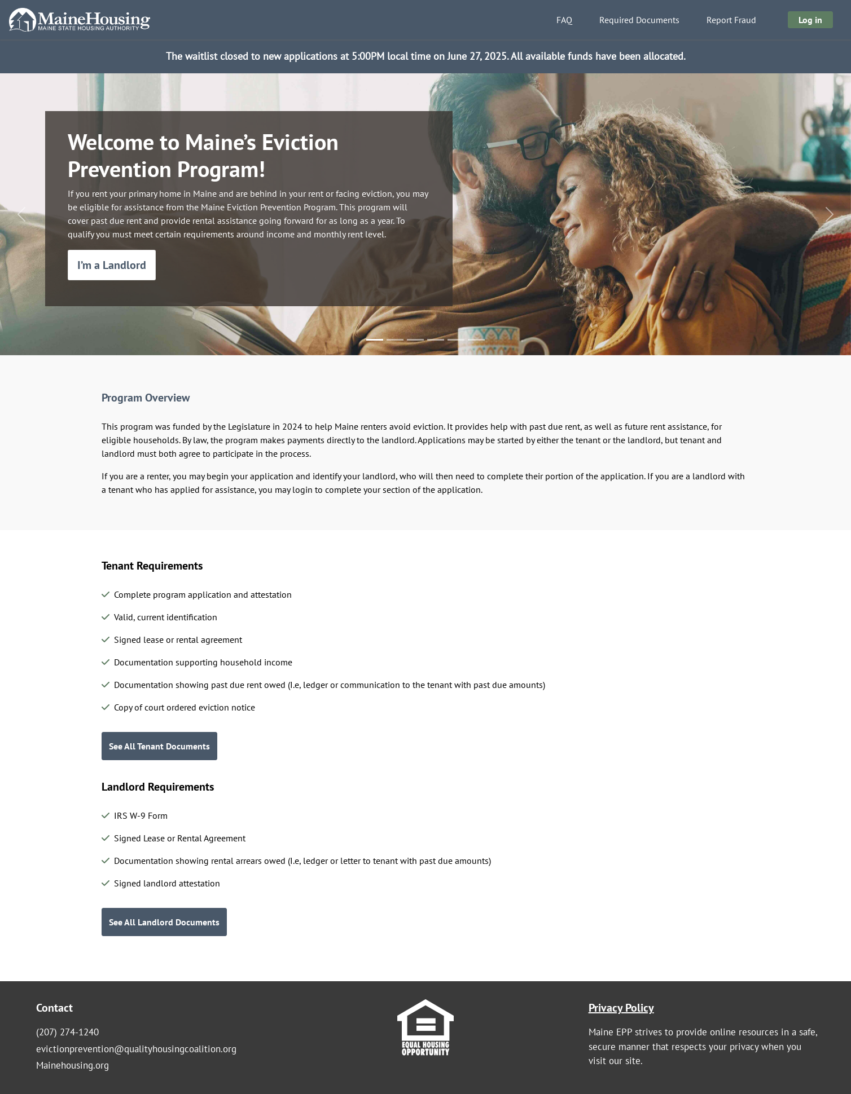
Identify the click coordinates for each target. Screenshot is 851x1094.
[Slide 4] (435, 339)
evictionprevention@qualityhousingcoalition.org (136, 1049)
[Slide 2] (395, 339)
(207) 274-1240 (67, 1032)
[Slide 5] (456, 339)
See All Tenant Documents (159, 746)
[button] (21, 214)
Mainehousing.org (72, 1065)
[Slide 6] (476, 339)
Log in (810, 19)
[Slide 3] (415, 339)
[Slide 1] (374, 339)
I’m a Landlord (111, 265)
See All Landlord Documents (164, 922)
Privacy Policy (621, 1007)
